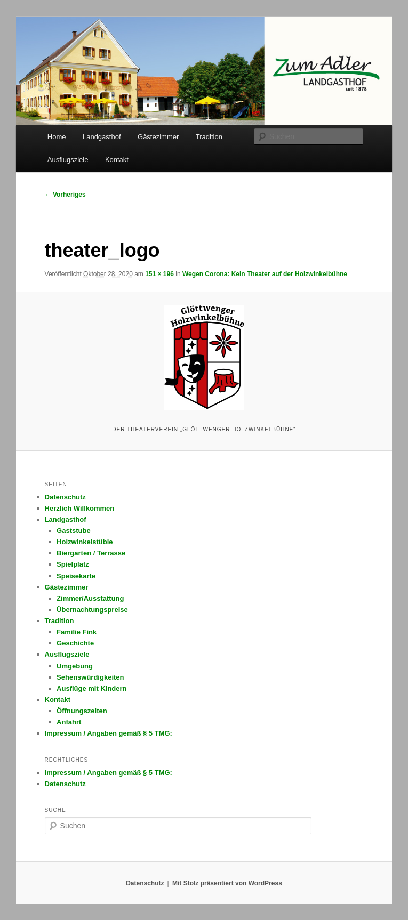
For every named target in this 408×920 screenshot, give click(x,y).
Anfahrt (69, 722)
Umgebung (75, 666)
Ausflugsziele (68, 160)
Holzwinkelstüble (85, 542)
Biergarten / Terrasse (91, 553)
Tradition (209, 137)
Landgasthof (102, 137)
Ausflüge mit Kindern (91, 688)
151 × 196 (159, 274)
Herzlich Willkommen (80, 508)
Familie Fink (77, 632)
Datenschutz (65, 497)
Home (56, 137)
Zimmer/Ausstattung (90, 598)
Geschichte (75, 643)
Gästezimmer (158, 137)
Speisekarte (76, 576)
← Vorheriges (65, 194)
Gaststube (74, 531)
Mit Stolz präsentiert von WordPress (227, 883)
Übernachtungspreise (92, 610)
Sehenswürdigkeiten (90, 677)
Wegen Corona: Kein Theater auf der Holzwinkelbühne (264, 274)
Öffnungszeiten (82, 711)
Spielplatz (73, 564)
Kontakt (117, 160)
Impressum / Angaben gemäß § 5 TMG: (108, 733)
